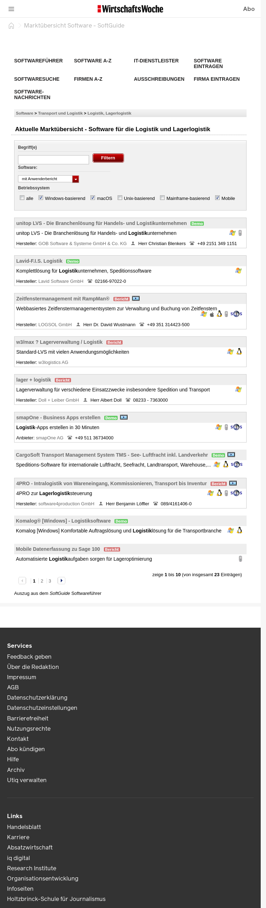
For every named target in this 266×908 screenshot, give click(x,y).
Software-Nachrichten (32, 94)
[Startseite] (11, 25)
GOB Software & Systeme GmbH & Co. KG (83, 243)
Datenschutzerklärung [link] (37, 698)
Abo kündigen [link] (26, 749)
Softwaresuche (36, 79)
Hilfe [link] (13, 759)
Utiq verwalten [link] (27, 780)
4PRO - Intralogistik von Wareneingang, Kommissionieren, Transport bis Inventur (111, 483)
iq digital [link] (18, 858)
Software (24, 113)
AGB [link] (13, 687)
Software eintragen (208, 63)
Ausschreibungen (159, 79)
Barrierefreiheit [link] (27, 718)
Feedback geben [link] (29, 657)
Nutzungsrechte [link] (29, 729)
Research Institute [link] (31, 868)
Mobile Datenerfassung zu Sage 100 (58, 549)
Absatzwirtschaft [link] (30, 847)
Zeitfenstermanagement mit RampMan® (63, 298)
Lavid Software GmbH (62, 281)
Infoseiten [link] (20, 889)
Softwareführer (38, 60)
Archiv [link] (16, 770)
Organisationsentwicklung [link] (42, 879)
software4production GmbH (67, 503)
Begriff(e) (27, 147)
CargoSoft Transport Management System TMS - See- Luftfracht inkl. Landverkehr (112, 455)
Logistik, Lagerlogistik (109, 113)
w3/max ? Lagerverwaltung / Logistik (59, 342)
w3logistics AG (54, 362)
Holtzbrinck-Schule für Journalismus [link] (56, 899)
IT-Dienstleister (156, 60)
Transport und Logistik (60, 113)
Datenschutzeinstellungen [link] (42, 708)
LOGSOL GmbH (56, 324)
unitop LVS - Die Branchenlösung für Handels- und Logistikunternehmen (101, 223)
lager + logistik (33, 380)
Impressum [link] (21, 677)
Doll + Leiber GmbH (59, 400)
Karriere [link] (18, 837)
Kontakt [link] (18, 739)
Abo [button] (249, 9)
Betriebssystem (33, 187)
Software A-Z (93, 60)
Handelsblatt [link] (24, 827)
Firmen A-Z (88, 79)
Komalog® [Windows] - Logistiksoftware (63, 521)
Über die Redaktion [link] (33, 667)
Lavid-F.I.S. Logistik (39, 261)
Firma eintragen (217, 79)
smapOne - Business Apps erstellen (58, 417)
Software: (27, 167)
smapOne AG (50, 437)
